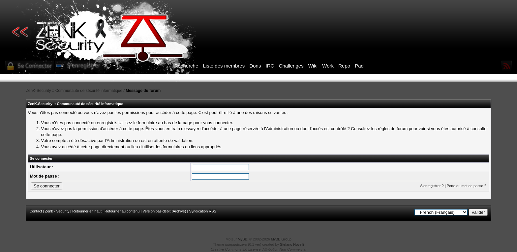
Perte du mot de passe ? (466, 186)
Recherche (186, 66)
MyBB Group (281, 239)
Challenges (291, 66)
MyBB (242, 239)
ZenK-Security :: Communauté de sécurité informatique (74, 90)
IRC (270, 66)
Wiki (313, 66)
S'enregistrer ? (431, 186)
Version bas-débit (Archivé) (164, 211)
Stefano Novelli (292, 244)
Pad (359, 66)
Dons (255, 66)
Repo (344, 66)
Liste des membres (224, 66)
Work (328, 66)
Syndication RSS (202, 211)
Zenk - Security (57, 211)
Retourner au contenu (122, 211)
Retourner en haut (87, 211)
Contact (35, 211)
